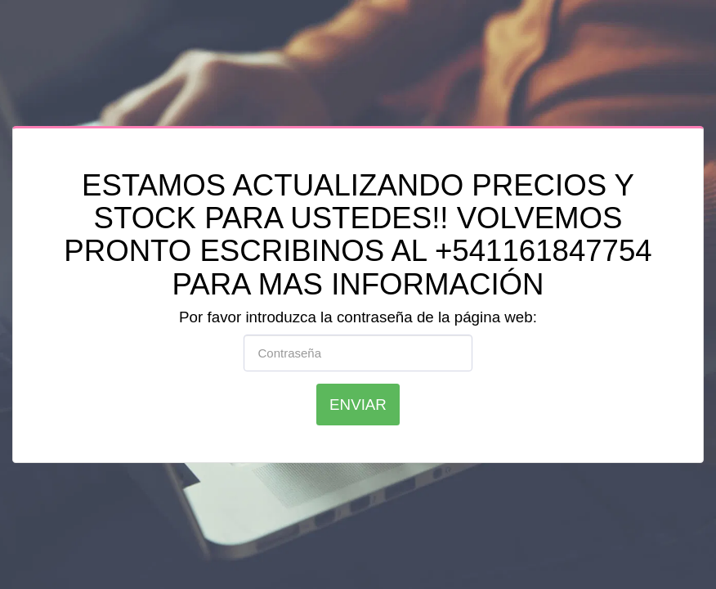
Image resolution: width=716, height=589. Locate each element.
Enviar (358, 404)
